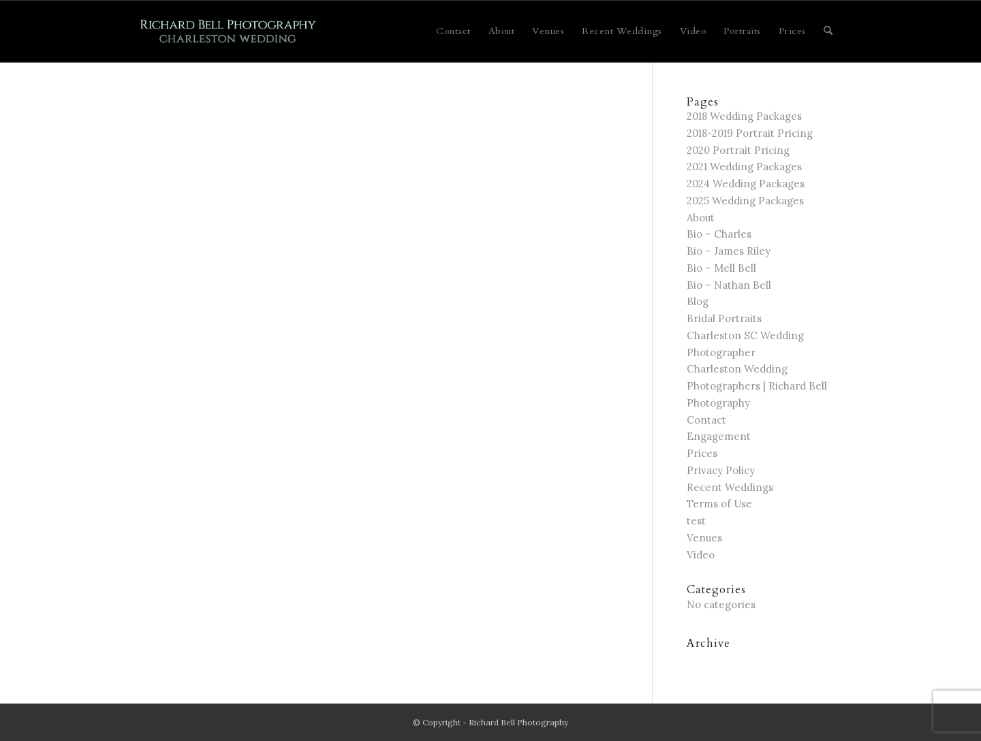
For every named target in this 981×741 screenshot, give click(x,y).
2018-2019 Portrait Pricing (750, 133)
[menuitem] (453, 31)
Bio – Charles (719, 233)
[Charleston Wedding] (228, 31)
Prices (702, 453)
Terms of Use (719, 503)
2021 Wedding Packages (744, 166)
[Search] (828, 31)
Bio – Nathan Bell (729, 285)
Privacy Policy (721, 470)
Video (701, 554)
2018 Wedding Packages (744, 116)
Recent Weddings (730, 487)
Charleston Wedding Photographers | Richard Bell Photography (757, 385)
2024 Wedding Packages (746, 183)
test (696, 520)
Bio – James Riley (728, 251)
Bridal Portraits (724, 318)
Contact (706, 419)
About (701, 217)
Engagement (719, 436)
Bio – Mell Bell (721, 268)
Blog (697, 301)
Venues (704, 537)
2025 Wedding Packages (745, 200)
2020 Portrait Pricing (738, 150)
